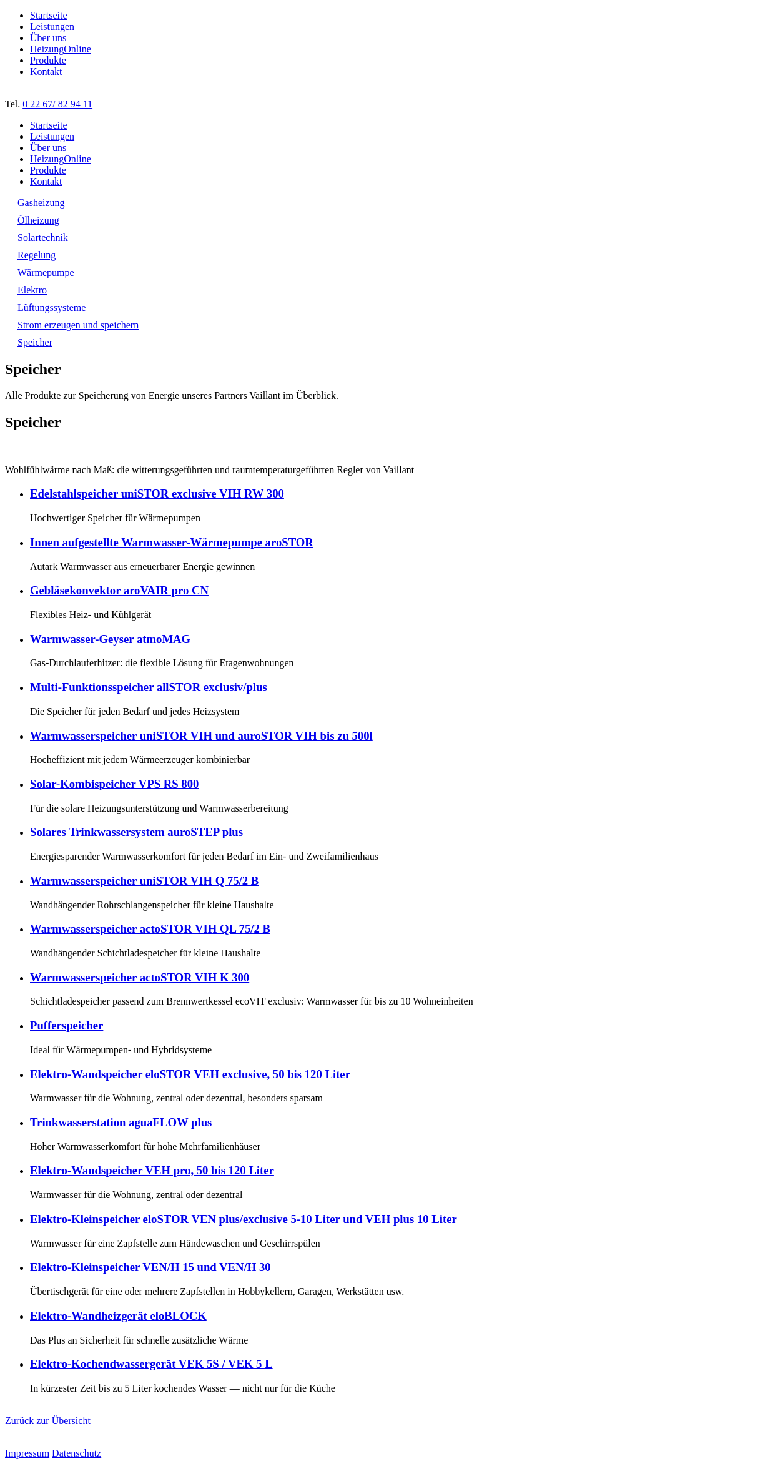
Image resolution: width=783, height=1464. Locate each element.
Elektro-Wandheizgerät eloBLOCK (118, 1315)
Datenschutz (76, 1453)
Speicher (34, 342)
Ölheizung (38, 220)
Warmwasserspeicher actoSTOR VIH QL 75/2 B (150, 928)
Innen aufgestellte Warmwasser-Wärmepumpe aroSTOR (171, 542)
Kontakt (46, 71)
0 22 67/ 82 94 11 (57, 104)
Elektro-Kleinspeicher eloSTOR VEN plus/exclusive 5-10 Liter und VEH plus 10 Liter (243, 1219)
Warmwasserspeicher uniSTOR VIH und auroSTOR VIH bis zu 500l (201, 735)
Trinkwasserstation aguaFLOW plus (121, 1122)
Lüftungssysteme (51, 307)
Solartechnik (42, 237)
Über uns (48, 37)
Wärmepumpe (45, 272)
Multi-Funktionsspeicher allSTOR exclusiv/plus (148, 687)
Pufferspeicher (66, 1025)
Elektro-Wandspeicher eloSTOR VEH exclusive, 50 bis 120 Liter (190, 1074)
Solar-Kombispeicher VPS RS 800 (114, 783)
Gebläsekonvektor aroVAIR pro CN (119, 590)
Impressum (27, 1453)
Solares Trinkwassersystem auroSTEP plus (136, 831)
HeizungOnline (60, 49)
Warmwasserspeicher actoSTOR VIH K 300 (139, 977)
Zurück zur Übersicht (48, 1420)
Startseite (48, 15)
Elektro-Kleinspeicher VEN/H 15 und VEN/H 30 (150, 1267)
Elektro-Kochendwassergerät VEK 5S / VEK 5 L (151, 1363)
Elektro (32, 290)
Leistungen (52, 26)
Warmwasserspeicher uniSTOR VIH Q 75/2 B (144, 880)
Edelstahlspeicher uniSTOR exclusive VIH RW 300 (157, 493)
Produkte (48, 60)
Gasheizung (41, 202)
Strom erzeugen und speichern (78, 325)
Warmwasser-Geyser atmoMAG (110, 639)
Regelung (36, 255)
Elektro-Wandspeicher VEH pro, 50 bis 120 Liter (152, 1170)
